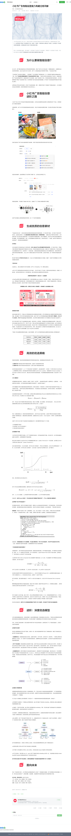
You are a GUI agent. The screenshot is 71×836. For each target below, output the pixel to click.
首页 (30, 2)
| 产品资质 (61, 834)
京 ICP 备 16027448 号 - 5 (43, 834)
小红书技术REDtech (19, 8)
